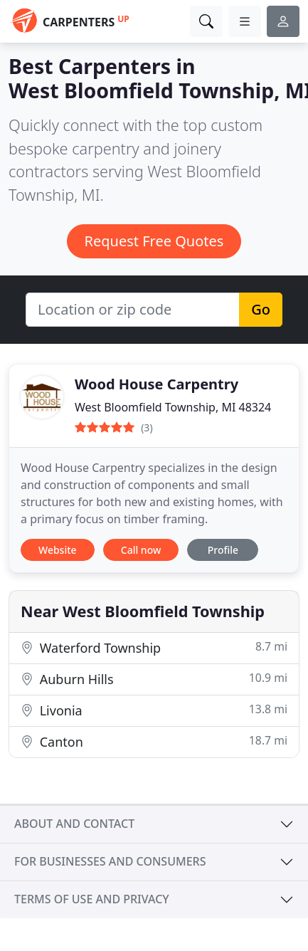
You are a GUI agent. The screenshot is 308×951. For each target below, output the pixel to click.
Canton (154, 741)
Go (260, 309)
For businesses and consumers (110, 861)
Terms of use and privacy (91, 899)
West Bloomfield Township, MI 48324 (173, 407)
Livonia (154, 710)
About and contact (74, 823)
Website (57, 550)
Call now (141, 550)
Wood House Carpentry (156, 384)
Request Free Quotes (154, 241)
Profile (223, 550)
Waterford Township (154, 647)
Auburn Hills (154, 679)
